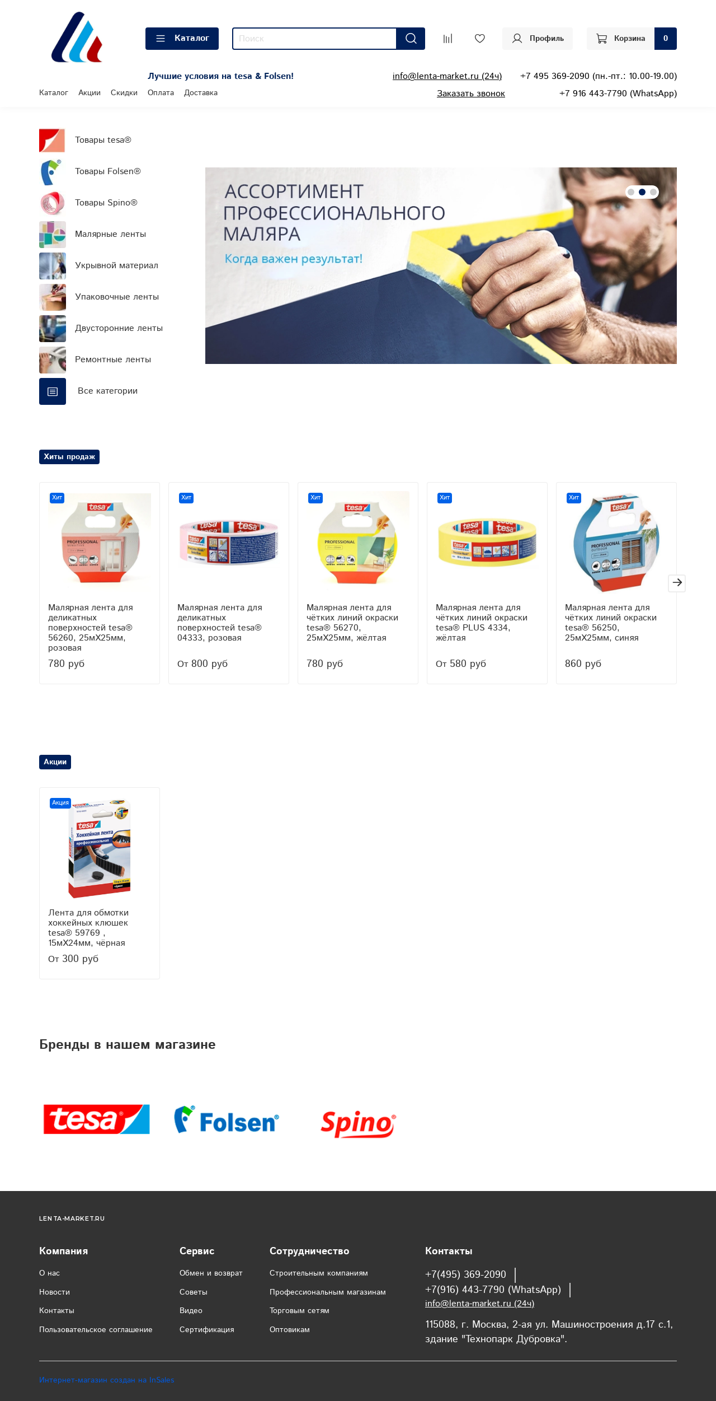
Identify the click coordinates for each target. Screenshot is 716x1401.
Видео (191, 1310)
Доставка (201, 93)
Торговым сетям (299, 1310)
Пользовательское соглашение (96, 1329)
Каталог (182, 38)
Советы (194, 1292)
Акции (89, 93)
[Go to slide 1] (631, 192)
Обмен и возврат (211, 1273)
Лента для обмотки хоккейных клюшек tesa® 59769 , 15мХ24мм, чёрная (88, 928)
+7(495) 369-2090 (465, 1275)
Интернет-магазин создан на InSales (106, 1380)
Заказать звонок (471, 93)
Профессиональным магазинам (328, 1292)
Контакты (56, 1310)
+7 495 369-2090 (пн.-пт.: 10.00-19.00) (598, 76)
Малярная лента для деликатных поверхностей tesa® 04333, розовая (219, 623)
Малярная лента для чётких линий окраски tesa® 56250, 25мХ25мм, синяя (611, 623)
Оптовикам (290, 1329)
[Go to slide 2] (642, 192)
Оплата (161, 93)
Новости (54, 1292)
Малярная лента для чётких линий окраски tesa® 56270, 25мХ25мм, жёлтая (352, 623)
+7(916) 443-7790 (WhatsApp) (493, 1290)
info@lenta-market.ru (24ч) (447, 76)
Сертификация (207, 1329)
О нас (49, 1273)
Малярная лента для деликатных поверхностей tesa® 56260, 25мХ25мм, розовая (90, 628)
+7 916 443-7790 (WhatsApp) (618, 93)
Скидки (124, 93)
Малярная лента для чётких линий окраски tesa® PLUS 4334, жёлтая (481, 623)
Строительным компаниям (319, 1273)
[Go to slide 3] (653, 192)
